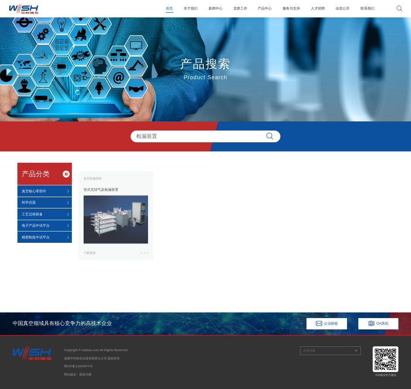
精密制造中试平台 (36, 237)
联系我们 (367, 8)
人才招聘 (318, 8)
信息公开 (343, 8)
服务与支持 (291, 8)
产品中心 (265, 8)
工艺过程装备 (32, 214)
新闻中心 (215, 8)
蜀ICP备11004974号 (78, 366)
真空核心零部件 (34, 191)
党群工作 (240, 8)
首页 (169, 8)
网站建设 (70, 374)
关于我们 (191, 8)
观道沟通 (85, 374)
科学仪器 (29, 202)
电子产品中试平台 (36, 225)
